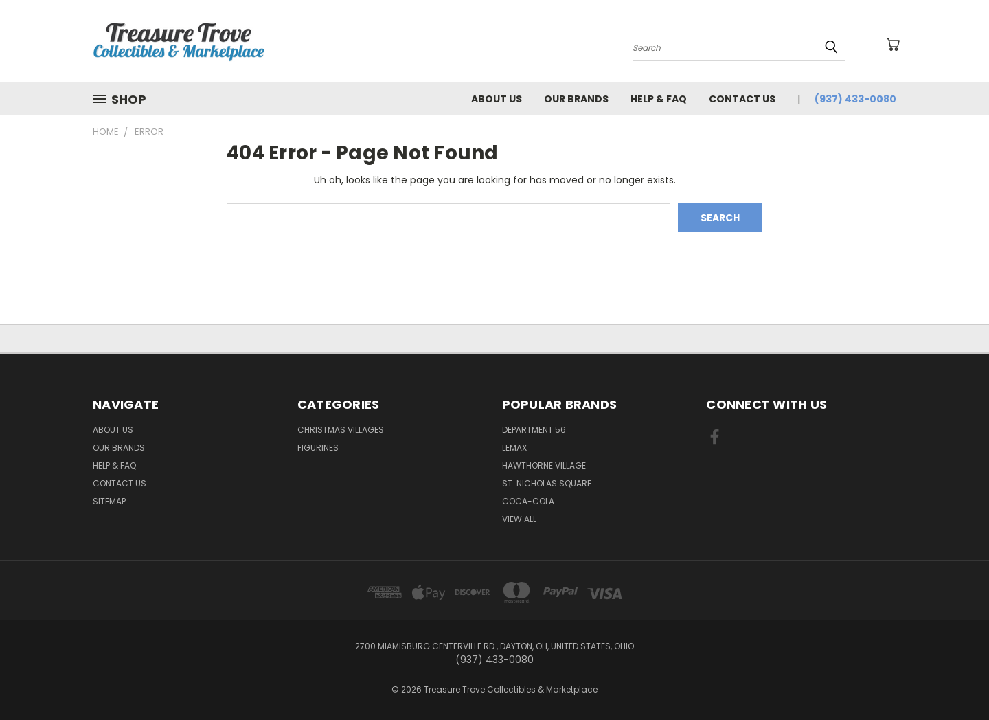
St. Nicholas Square (546, 483)
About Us (496, 99)
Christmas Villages (340, 430)
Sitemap (109, 501)
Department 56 (534, 430)
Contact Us (742, 99)
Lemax (514, 447)
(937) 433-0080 (855, 99)
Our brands (576, 99)
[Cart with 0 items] (893, 45)
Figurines (318, 447)
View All (519, 519)
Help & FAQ (658, 99)
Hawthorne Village (544, 465)
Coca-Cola (528, 501)
